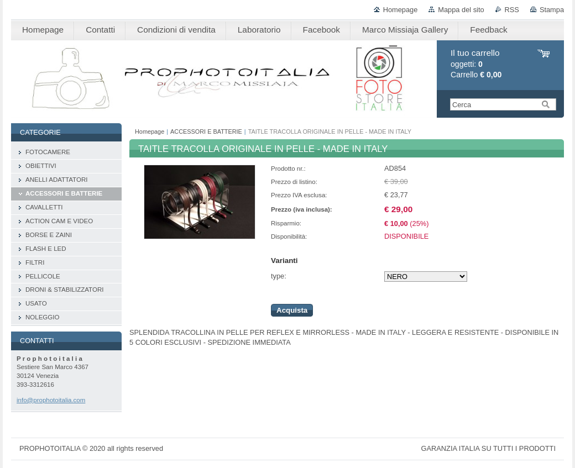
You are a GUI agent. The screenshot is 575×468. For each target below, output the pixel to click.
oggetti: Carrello (476, 64)
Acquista (291, 310)
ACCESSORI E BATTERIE (206, 131)
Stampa (552, 10)
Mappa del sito (461, 10)
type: (278, 276)
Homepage (400, 10)
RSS (512, 10)
